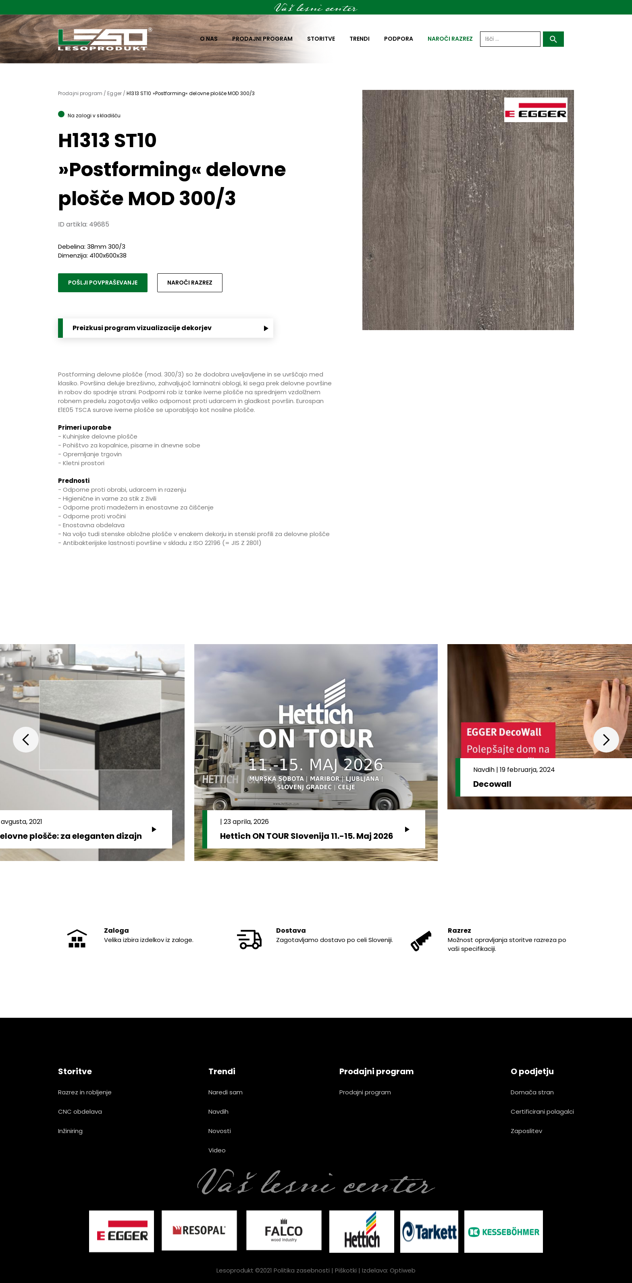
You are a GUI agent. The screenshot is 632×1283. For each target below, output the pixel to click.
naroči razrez (450, 39)
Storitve (321, 39)
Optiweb (403, 1270)
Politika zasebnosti (302, 1270)
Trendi (359, 39)
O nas (209, 39)
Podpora (398, 39)
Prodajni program (262, 39)
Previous (26, 740)
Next (606, 740)
